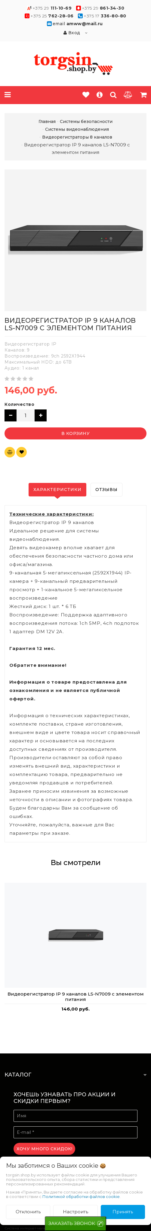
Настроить (75, 1212)
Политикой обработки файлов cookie (81, 1196)
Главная (47, 121)
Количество (19, 404)
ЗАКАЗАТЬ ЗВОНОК (71, 1223)
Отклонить (28, 1212)
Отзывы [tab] (106, 489)
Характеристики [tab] (57, 489)
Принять (122, 1212)
